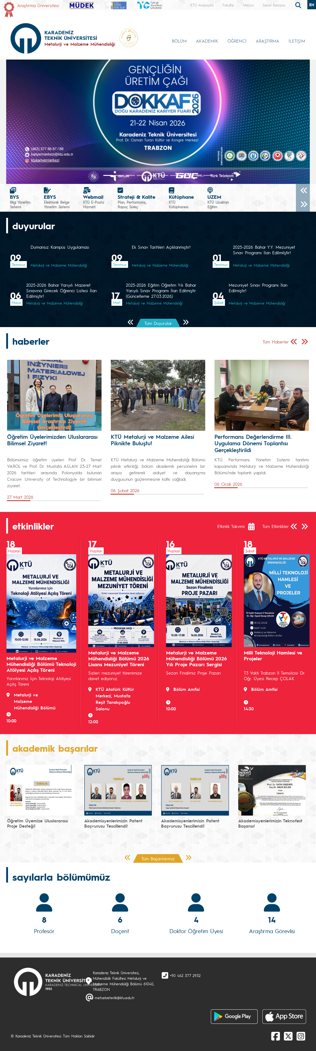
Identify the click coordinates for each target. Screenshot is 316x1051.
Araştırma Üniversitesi (38, 5)
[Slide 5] (163, 175)
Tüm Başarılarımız (158, 858)
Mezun (248, 4)
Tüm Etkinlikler (275, 526)
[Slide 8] (197, 175)
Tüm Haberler (276, 341)
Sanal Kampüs (274, 4)
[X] (288, 1035)
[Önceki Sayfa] (130, 322)
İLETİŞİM (297, 41)
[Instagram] (301, 1035)
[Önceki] (303, 191)
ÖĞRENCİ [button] (237, 41)
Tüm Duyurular (158, 323)
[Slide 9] (208, 175)
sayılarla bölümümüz (61, 876)
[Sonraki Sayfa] (185, 322)
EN (311, 4)
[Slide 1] (119, 175)
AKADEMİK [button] (207, 41)
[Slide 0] (108, 175)
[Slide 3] (141, 175)
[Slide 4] (152, 175)
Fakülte (228, 4)
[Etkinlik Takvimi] (254, 526)
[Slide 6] (174, 175)
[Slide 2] (130, 175)
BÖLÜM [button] (179, 41)
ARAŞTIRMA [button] (267, 41)
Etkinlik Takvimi (231, 526)
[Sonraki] (303, 205)
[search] (299, 4)
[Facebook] (275, 1035)
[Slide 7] (185, 175)
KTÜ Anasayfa (202, 4)
